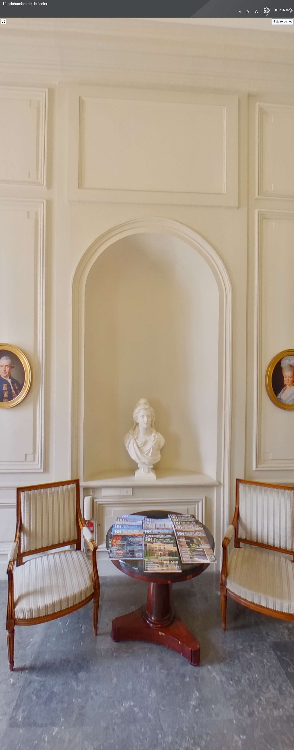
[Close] (282, 21)
